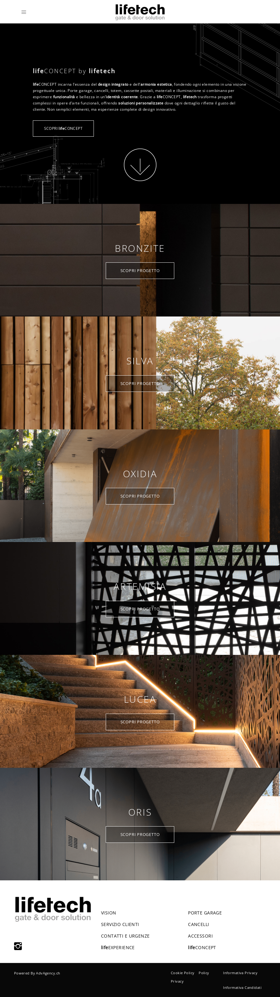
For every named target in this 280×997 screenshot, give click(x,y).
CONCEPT (202, 947)
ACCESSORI (200, 936)
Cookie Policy (182, 972)
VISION (108, 913)
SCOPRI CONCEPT (63, 128)
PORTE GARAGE (205, 913)
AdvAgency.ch (48, 973)
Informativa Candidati (242, 987)
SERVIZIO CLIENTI (120, 924)
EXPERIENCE (118, 947)
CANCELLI (198, 924)
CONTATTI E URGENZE (125, 936)
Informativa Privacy (240, 972)
